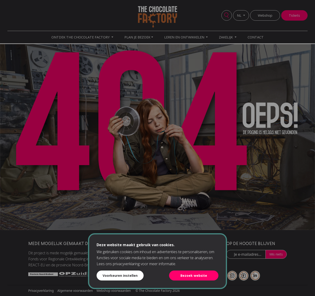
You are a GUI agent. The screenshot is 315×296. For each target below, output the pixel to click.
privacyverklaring (126, 263)
